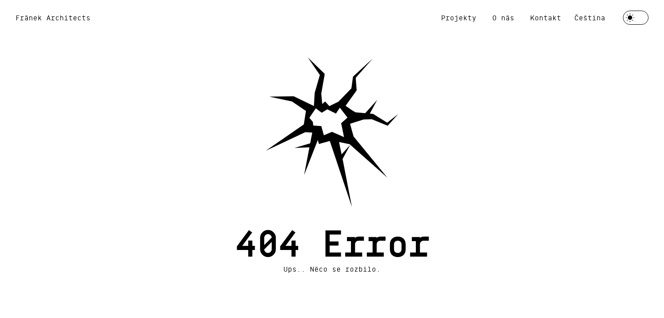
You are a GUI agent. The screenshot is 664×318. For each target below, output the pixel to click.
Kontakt (545, 17)
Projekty (458, 17)
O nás (503, 17)
